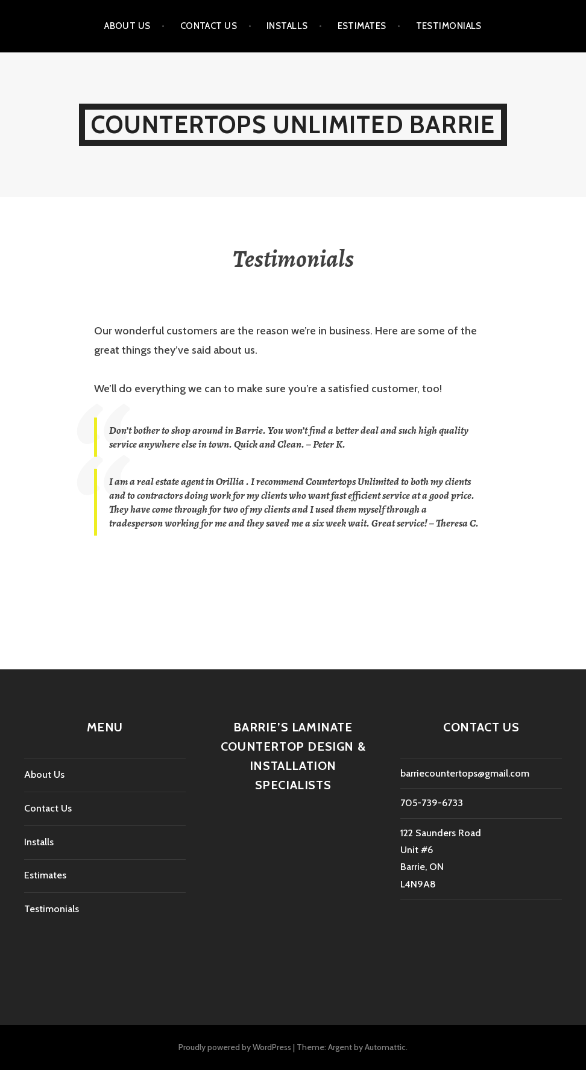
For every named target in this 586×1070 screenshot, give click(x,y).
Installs (287, 25)
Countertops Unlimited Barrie (293, 124)
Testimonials (449, 25)
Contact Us (209, 25)
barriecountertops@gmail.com (464, 773)
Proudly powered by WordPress (234, 1047)
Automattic (385, 1047)
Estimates (362, 25)
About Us (127, 25)
